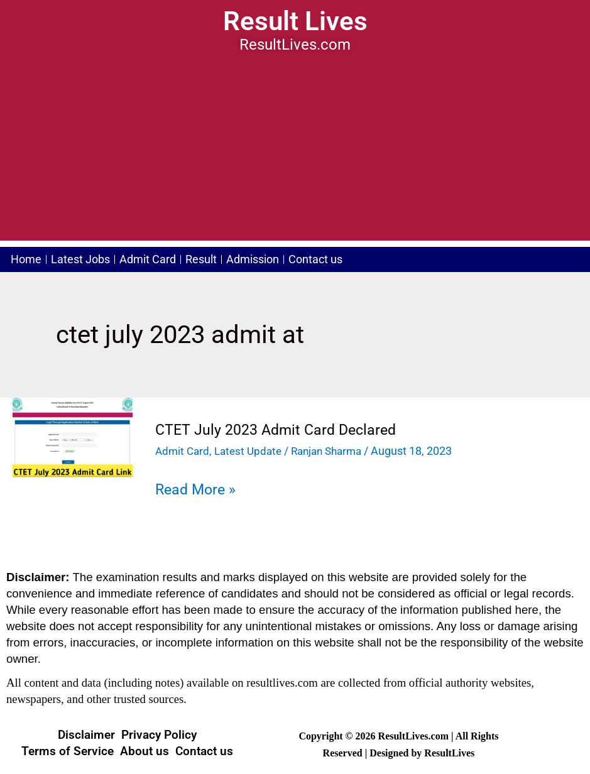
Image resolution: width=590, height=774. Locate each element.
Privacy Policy (159, 734)
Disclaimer (86, 734)
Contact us (343, 259)
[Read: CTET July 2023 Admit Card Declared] (73, 436)
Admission (275, 259)
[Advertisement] (295, 153)
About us (144, 750)
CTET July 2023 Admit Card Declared (279, 430)
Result (218, 259)
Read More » (197, 489)
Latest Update (252, 450)
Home (28, 259)
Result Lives (295, 20)
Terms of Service (67, 750)
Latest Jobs (87, 259)
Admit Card (160, 259)
